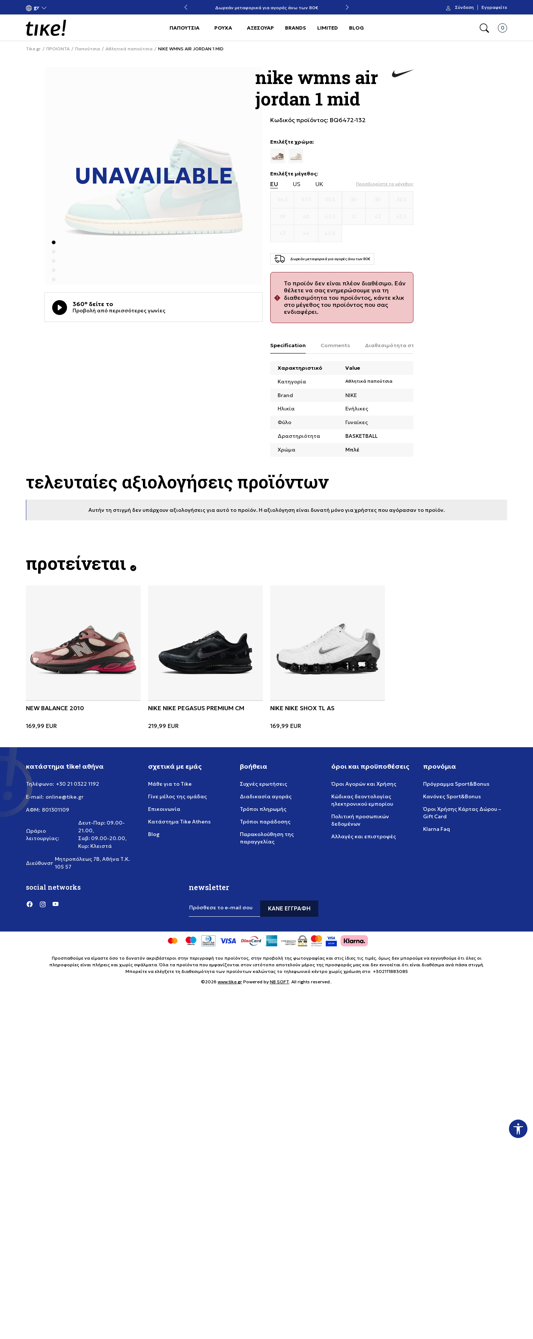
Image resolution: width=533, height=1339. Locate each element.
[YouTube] (55, 904)
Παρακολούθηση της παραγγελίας (267, 838)
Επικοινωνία (164, 809)
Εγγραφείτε (494, 7)
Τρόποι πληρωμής (263, 809)
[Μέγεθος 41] (354, 216)
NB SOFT (279, 981)
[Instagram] (42, 904)
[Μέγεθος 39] (282, 216)
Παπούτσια (87, 48)
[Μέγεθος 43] (282, 233)
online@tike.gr (65, 796)
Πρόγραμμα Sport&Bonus (456, 784)
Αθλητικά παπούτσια (128, 48)
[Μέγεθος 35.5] (330, 199)
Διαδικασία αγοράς (266, 796)
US (297, 184)
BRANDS (295, 27)
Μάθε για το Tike (170, 784)
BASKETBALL (361, 436)
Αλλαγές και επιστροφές (363, 836)
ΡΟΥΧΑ (223, 27)
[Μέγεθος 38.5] (401, 199)
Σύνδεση (464, 7)
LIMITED (327, 27)
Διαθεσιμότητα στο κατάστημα (407, 345)
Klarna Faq (436, 829)
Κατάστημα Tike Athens (179, 821)
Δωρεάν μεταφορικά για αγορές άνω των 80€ (266, 7)
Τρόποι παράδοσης (265, 821)
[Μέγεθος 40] (306, 216)
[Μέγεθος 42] (377, 216)
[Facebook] (29, 904)
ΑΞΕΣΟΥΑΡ (260, 27)
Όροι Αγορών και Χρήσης (363, 784)
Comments (335, 345)
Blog (154, 834)
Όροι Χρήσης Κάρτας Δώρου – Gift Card (462, 813)
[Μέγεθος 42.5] (401, 216)
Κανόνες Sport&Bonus (452, 796)
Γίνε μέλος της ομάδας (177, 796)
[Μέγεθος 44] (306, 233)
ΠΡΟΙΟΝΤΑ (58, 48)
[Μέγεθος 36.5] (282, 199)
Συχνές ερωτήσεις (263, 784)
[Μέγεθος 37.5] (306, 199)
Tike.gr (33, 48)
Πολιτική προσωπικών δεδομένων (360, 820)
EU (274, 184)
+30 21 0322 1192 (77, 784)
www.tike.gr (230, 981)
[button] (36, 7)
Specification (288, 345)
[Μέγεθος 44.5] (330, 233)
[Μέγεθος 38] (377, 199)
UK (319, 184)
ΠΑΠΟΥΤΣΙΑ (185, 27)
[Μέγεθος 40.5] (330, 216)
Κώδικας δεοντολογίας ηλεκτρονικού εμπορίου (362, 800)
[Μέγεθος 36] (354, 199)
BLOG (356, 27)
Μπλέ (352, 449)
